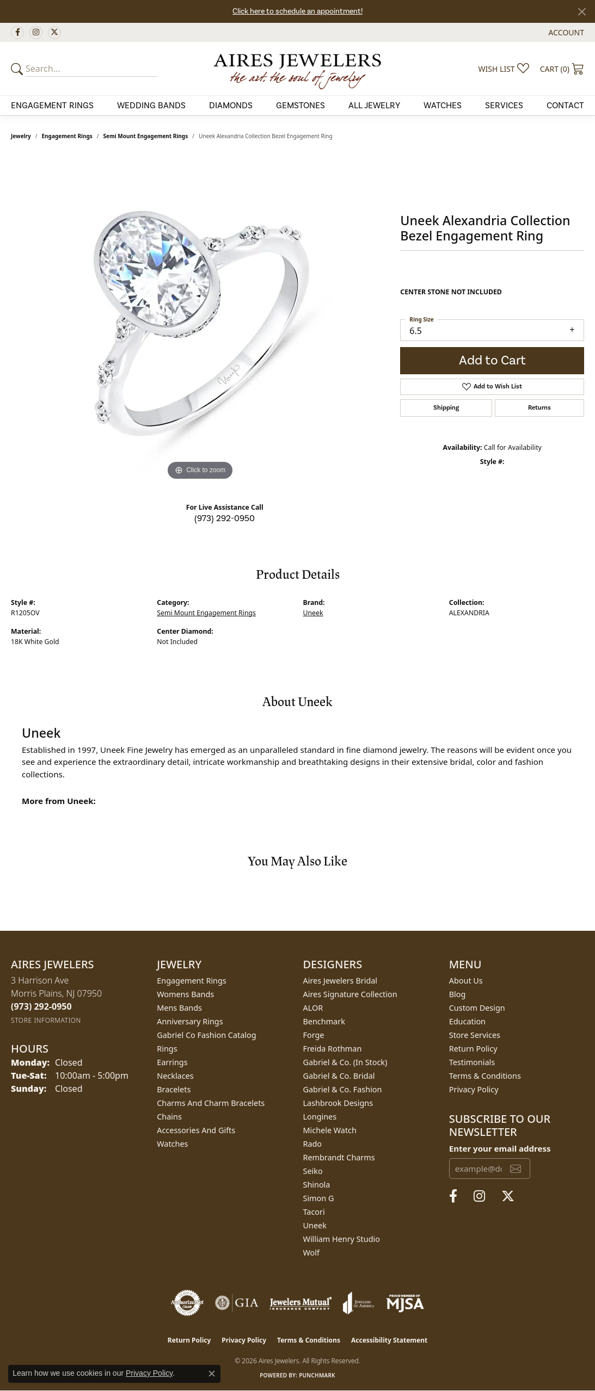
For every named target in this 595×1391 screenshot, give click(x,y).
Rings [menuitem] (167, 1048)
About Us (466, 980)
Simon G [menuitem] (318, 1198)
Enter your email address (500, 1148)
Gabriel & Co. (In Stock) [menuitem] (345, 1062)
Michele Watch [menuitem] (330, 1130)
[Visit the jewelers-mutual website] (300, 1302)
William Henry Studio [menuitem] (341, 1239)
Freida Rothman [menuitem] (332, 1048)
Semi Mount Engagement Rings (145, 136)
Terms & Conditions (485, 1076)
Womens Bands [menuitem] (185, 994)
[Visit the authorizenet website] (187, 1302)
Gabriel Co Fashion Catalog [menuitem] (206, 1035)
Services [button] (504, 105)
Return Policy (473, 1048)
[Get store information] (46, 1020)
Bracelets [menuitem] (174, 1089)
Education (467, 1021)
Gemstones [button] (300, 105)
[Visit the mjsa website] (405, 1302)
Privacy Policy (474, 1089)
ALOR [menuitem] (313, 1008)
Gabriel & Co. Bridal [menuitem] (339, 1076)
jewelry (21, 136)
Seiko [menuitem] (313, 1171)
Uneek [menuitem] (315, 1225)
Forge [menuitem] (313, 1035)
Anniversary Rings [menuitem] (190, 1021)
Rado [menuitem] (312, 1144)
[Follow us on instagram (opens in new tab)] (35, 32)
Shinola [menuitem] (316, 1184)
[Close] (581, 11)
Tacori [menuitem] (314, 1212)
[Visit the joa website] (359, 1302)
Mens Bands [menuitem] (179, 1008)
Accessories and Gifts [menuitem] (196, 1130)
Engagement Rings (67, 136)
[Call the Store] (41, 1006)
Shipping (446, 408)
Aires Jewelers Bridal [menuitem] (340, 980)
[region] (200, 320)
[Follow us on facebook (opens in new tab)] (17, 32)
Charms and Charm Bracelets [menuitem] (211, 1103)
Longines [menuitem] (320, 1116)
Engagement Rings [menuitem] (191, 980)
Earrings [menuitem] (172, 1062)
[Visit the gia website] (237, 1302)
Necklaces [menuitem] (175, 1076)
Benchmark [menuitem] (324, 1021)
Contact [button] (565, 105)
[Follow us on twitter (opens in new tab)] (54, 32)
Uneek (313, 612)
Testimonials (472, 1062)
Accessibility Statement (389, 1340)
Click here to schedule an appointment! (297, 11)
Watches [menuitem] (172, 1144)
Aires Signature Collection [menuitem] (350, 994)
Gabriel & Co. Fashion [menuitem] (342, 1089)
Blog (457, 994)
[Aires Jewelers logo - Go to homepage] (297, 68)
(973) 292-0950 (224, 518)
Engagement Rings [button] (52, 105)
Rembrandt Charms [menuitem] (339, 1157)
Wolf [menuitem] (311, 1252)
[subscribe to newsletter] (515, 1168)
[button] (565, 32)
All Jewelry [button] (374, 105)
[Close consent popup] (211, 1373)
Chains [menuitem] (169, 1116)
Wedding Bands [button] (151, 105)
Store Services (474, 1035)
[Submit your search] (18, 68)
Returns (539, 408)
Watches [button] (443, 105)
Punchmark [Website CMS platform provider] (317, 1375)
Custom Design (477, 1008)
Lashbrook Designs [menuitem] (338, 1103)
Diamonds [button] (231, 105)
